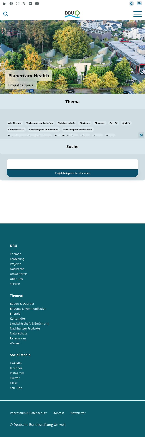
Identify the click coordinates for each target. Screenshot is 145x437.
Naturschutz (18, 333)
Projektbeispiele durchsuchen (72, 173)
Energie (15, 313)
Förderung (17, 259)
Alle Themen (15, 123)
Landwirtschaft (16, 129)
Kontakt (58, 413)
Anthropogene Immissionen (43, 129)
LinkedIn (16, 363)
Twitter (15, 378)
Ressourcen (18, 338)
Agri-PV (113, 123)
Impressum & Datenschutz (28, 413)
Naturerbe (17, 269)
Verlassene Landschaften (39, 123)
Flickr (13, 383)
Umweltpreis (19, 274)
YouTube (16, 388)
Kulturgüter (18, 318)
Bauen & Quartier (22, 304)
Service (15, 284)
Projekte (15, 264)
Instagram (17, 373)
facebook (16, 368)
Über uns (16, 279)
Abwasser (100, 123)
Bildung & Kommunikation (28, 308)
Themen (15, 254)
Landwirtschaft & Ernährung (29, 323)
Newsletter (78, 413)
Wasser (15, 343)
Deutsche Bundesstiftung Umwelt (39, 424)
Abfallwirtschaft (66, 123)
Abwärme (85, 123)
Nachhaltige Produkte (25, 328)
